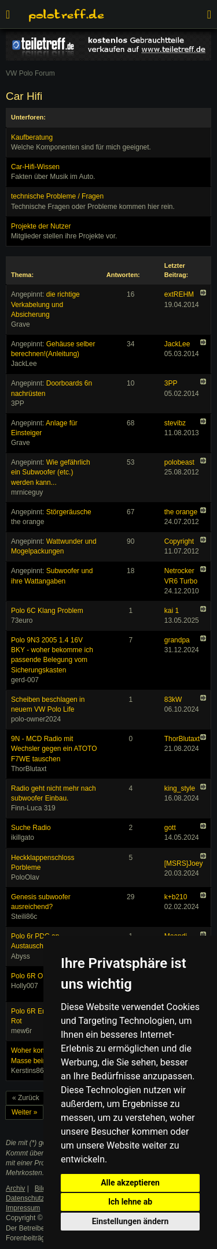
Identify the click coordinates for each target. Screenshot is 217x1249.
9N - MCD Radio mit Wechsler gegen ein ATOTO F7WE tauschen (54, 748)
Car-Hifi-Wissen (35, 167)
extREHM (179, 294)
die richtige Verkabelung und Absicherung (45, 304)
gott (170, 828)
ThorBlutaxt (182, 739)
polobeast (179, 462)
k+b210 (175, 897)
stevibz (175, 423)
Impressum (23, 1208)
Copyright (179, 541)
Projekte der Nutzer (41, 226)
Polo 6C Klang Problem (47, 611)
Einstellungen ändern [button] (130, 1221)
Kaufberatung (32, 137)
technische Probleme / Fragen (57, 196)
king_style (179, 788)
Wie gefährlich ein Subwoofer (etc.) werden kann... (50, 472)
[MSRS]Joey (183, 863)
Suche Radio (31, 828)
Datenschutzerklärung (39, 1198)
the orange (180, 512)
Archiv (15, 1188)
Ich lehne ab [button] (130, 1201)
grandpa (177, 640)
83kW (173, 699)
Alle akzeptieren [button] (130, 1182)
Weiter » (24, 1112)
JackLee (177, 344)
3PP (171, 383)
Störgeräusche (68, 512)
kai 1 (171, 611)
